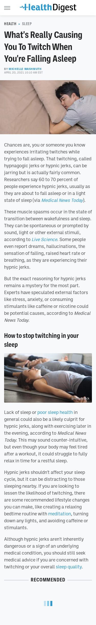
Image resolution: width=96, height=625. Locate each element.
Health (10, 24)
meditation (59, 513)
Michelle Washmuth (25, 69)
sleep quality (69, 566)
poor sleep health (55, 412)
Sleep (27, 24)
